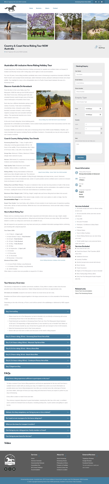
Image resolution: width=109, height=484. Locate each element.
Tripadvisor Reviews (88, 458)
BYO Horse (78, 133)
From (76, 108)
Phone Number (79, 88)
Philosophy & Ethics (62, 463)
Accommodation (35, 469)
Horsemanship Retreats (37, 463)
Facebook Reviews (88, 463)
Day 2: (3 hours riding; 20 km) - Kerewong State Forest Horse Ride (27, 336)
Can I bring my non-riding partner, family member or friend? (26, 430)
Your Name (78, 71)
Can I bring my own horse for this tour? (19, 436)
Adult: (76, 124)
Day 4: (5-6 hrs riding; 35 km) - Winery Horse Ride (22, 348)
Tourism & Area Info (62, 467)
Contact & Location (62, 469)
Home (33, 458)
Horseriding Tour (35, 465)
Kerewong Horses (62, 460)
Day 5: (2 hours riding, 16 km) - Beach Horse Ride (22, 354)
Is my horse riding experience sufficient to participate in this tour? (28, 378)
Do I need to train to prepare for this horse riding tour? (24, 418)
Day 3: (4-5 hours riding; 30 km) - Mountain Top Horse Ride (25, 342)
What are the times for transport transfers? (20, 424)
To (75, 114)
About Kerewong (61, 458)
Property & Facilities (62, 465)
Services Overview (36, 460)
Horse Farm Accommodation (83, 291)
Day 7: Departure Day (13, 366)
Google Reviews (87, 460)
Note (76, 138)
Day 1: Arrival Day (12, 311)
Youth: (76, 128)
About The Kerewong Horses (83, 293)
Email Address (79, 79)
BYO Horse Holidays (37, 467)
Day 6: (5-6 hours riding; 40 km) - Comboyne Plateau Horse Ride (27, 360)
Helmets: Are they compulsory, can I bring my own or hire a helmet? (28, 412)
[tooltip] (101, 128)
